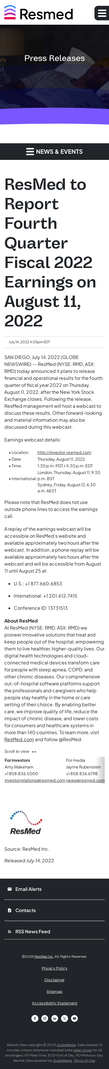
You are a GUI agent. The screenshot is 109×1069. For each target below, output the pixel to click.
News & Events (54, 151)
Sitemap (54, 991)
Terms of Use (84, 1061)
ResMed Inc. (44, 956)
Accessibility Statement (54, 1003)
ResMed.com (19, 739)
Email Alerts (24, 889)
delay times (83, 1050)
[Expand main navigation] (101, 13)
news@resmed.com (85, 780)
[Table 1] (54, 471)
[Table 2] (54, 770)
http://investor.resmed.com (64, 452)
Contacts (21, 910)
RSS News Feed (28, 931)
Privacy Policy (54, 968)
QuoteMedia (66, 1045)
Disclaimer (54, 980)
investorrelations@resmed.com (35, 780)
